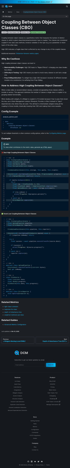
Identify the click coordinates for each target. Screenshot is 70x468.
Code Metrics (17, 387)
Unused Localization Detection (17, 407)
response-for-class (10, 309)
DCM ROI (52, 384)
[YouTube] (35, 461)
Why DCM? (52, 381)
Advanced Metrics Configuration (15, 324)
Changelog (52, 395)
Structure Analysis (17, 398)
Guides (35, 438)
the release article (44, 2)
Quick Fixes (17, 384)
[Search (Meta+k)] (67, 6)
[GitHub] (28, 461)
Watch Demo (52, 390)
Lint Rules (17, 381)
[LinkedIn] (31, 461)
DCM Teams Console (53, 401)
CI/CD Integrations (35, 435)
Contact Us (35, 450)
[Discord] (42, 461)
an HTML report (46, 147)
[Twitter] (38, 461)
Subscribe (51, 365)
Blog (35, 447)
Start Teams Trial (52, 393)
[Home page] (3, 12)
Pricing (52, 387)
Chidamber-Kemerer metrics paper (27, 53)
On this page (7, 16)
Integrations (17, 390)
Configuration (35, 429)
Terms (48, 465)
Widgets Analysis (17, 393)
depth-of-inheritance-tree (13, 312)
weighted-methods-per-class (14, 315)
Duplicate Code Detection (17, 404)
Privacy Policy (39, 465)
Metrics (35, 426)
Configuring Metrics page (57, 133)
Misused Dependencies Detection (17, 410)
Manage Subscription (53, 404)
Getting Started (35, 420)
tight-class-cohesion (11, 306)
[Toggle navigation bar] (2, 6)
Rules (35, 423)
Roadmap (53, 398)
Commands (35, 432)
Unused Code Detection (17, 401)
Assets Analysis (17, 395)
